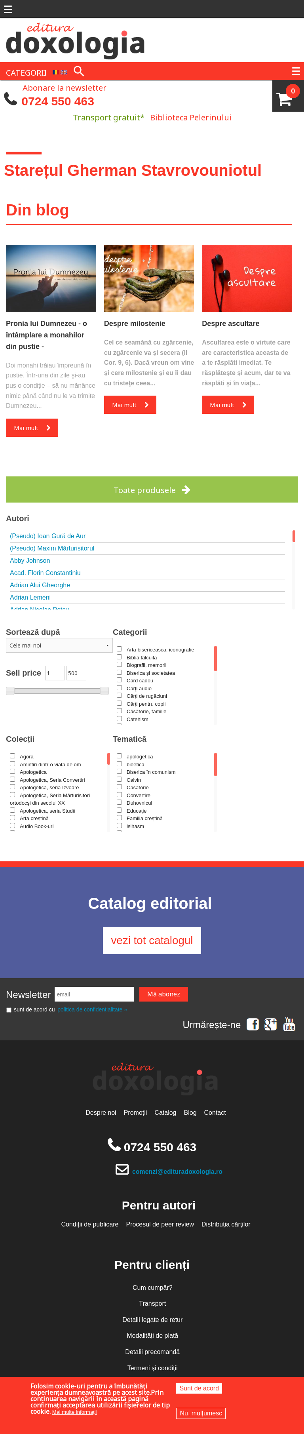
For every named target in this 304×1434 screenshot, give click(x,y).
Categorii (130, 632)
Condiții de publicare (89, 1224)
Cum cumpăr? (152, 1288)
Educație (137, 811)
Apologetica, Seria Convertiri (52, 780)
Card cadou (140, 681)
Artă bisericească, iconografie (160, 650)
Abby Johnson (30, 560)
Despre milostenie (134, 324)
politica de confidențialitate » (92, 1010)
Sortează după (33, 632)
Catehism (137, 719)
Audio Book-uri (36, 826)
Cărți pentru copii (146, 704)
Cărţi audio (139, 688)
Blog (190, 1113)
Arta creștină (34, 818)
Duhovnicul (139, 803)
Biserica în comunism (151, 772)
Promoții (135, 1113)
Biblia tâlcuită (142, 658)
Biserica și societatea (151, 673)
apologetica (140, 757)
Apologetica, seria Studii (47, 811)
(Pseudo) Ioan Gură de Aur (48, 536)
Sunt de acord (199, 1388)
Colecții (20, 739)
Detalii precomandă (152, 1352)
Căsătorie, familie (146, 711)
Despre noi (101, 1113)
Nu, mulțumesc (201, 1413)
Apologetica (33, 772)
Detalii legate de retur (152, 1320)
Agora (27, 757)
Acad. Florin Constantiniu (45, 572)
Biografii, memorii (146, 665)
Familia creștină (145, 818)
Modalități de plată (152, 1336)
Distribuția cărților (226, 1224)
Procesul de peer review (160, 1224)
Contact (215, 1113)
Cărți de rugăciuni (147, 696)
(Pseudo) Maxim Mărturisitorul (52, 548)
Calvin (134, 780)
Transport (152, 1304)
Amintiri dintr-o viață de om (50, 764)
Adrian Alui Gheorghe (40, 585)
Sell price (23, 672)
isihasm (135, 826)
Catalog (165, 1113)
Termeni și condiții (152, 1368)
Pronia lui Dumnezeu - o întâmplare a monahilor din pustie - (46, 335)
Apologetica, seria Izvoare (49, 787)
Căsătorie (138, 787)
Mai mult (26, 428)
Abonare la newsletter (64, 87)
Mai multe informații (74, 1412)
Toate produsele (145, 490)
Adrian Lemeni (30, 597)
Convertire (138, 795)
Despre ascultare (230, 324)
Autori (17, 518)
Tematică (129, 739)
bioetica (135, 764)
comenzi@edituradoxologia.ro (177, 1172)
